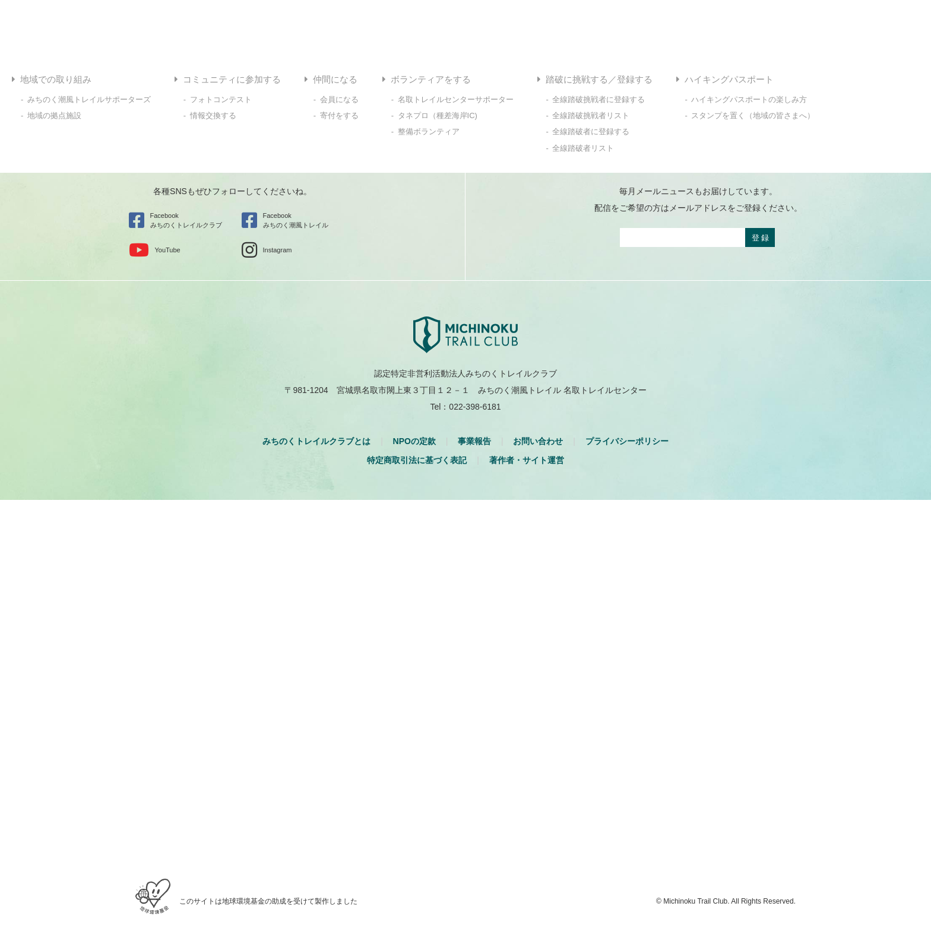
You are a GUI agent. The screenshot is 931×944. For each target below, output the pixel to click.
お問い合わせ (538, 441)
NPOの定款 (414, 441)
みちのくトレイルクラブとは (316, 441)
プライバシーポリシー (627, 441)
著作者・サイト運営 (526, 460)
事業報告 (474, 441)
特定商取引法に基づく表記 (417, 460)
